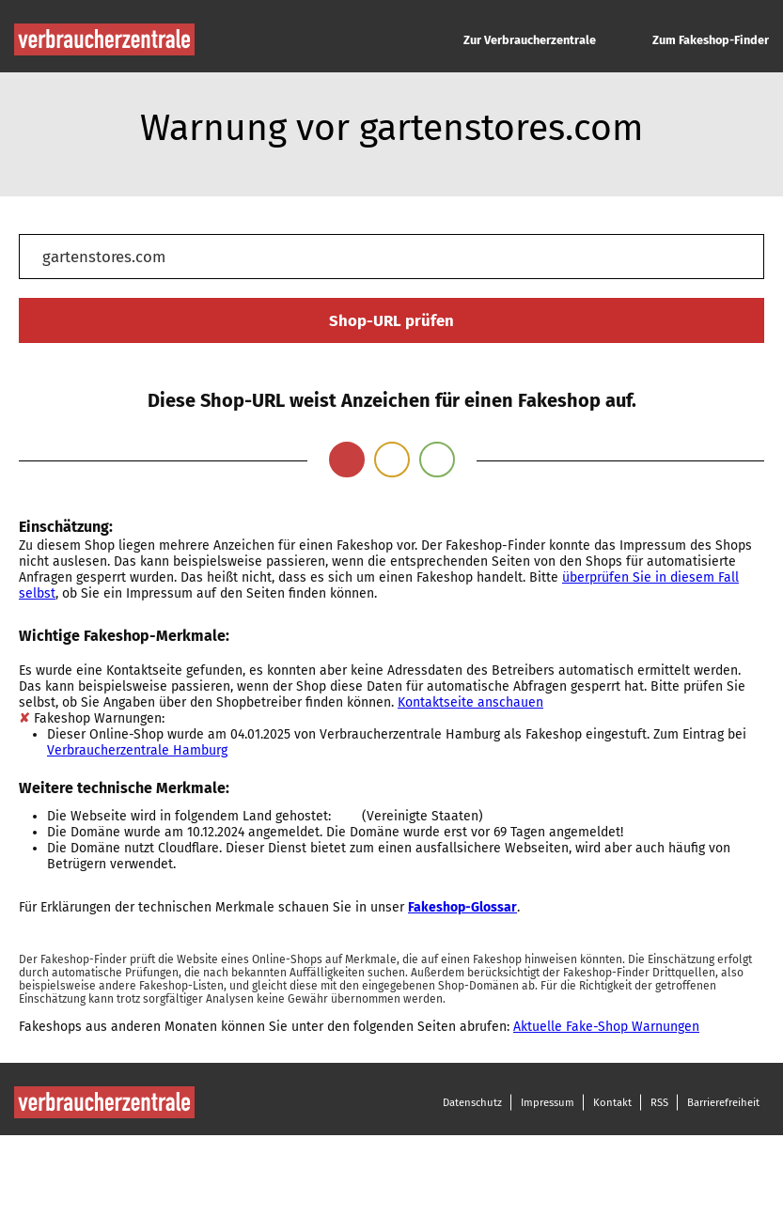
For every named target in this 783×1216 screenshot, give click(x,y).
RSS (659, 1102)
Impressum (547, 1102)
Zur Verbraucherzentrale (529, 40)
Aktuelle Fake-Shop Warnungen (606, 1027)
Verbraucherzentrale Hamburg (137, 750)
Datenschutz (472, 1102)
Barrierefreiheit (723, 1102)
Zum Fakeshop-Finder (710, 40)
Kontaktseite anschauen (470, 702)
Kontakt (612, 1102)
